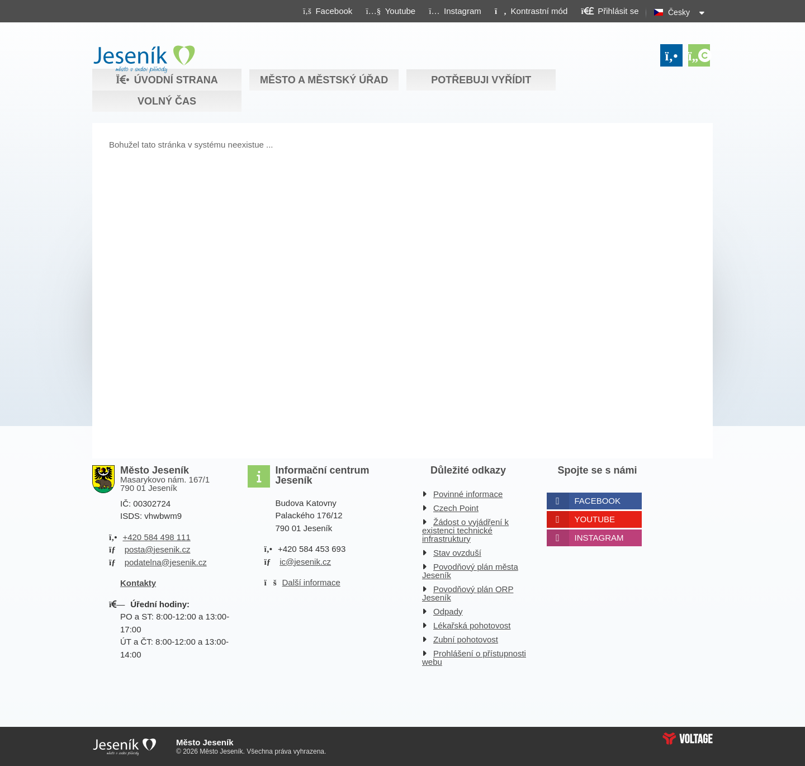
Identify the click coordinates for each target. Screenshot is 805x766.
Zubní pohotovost (465, 639)
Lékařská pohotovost (471, 625)
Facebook (598, 500)
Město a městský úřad (324, 80)
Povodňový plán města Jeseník (470, 571)
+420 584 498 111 (156, 537)
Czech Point (456, 508)
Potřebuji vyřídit (481, 80)
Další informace (311, 582)
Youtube (595, 519)
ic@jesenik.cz (305, 561)
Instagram (599, 537)
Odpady (448, 611)
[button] (530, 10)
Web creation (687, 738)
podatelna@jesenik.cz (166, 562)
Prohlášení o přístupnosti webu (474, 657)
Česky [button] (679, 12)
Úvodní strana (144, 59)
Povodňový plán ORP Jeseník (467, 593)
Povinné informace (468, 494)
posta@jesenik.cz (158, 549)
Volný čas (167, 101)
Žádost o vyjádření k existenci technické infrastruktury (465, 530)
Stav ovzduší (457, 552)
